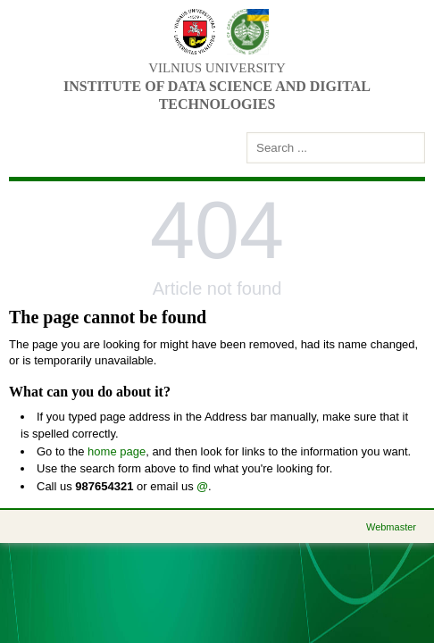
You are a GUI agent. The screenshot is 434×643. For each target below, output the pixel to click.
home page (117, 451)
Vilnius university (217, 68)
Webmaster (391, 527)
